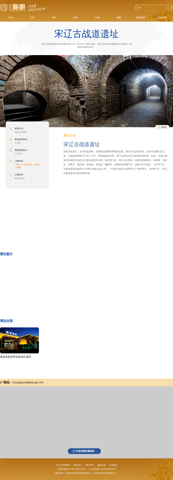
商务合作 (78, 465)
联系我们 (114, 465)
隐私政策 (101, 465)
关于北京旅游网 (62, 465)
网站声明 (89, 465)
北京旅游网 (22, 7)
